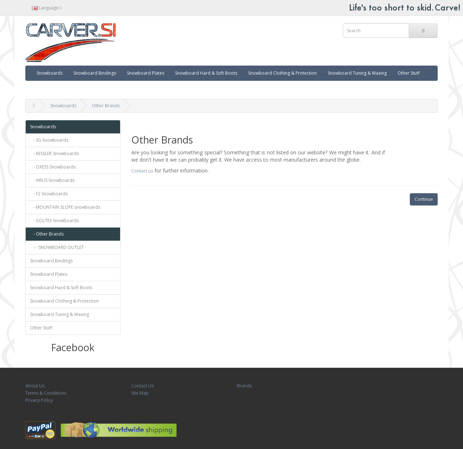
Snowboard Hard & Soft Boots (206, 73)
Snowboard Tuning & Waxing (357, 73)
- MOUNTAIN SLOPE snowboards (65, 207)
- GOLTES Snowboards (54, 220)
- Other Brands (47, 234)
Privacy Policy (39, 400)
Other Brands (106, 106)
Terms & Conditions (45, 393)
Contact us (142, 171)
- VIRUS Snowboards (52, 180)
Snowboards (50, 73)
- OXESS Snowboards (53, 167)
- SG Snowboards (49, 140)
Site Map (140, 393)
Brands (244, 386)
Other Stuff (409, 73)
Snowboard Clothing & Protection (282, 73)
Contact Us (142, 386)
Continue (424, 199)
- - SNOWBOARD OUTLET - (58, 247)
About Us (34, 386)
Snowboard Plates (145, 73)
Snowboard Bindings (94, 73)
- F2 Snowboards (49, 194)
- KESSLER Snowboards (54, 153)
